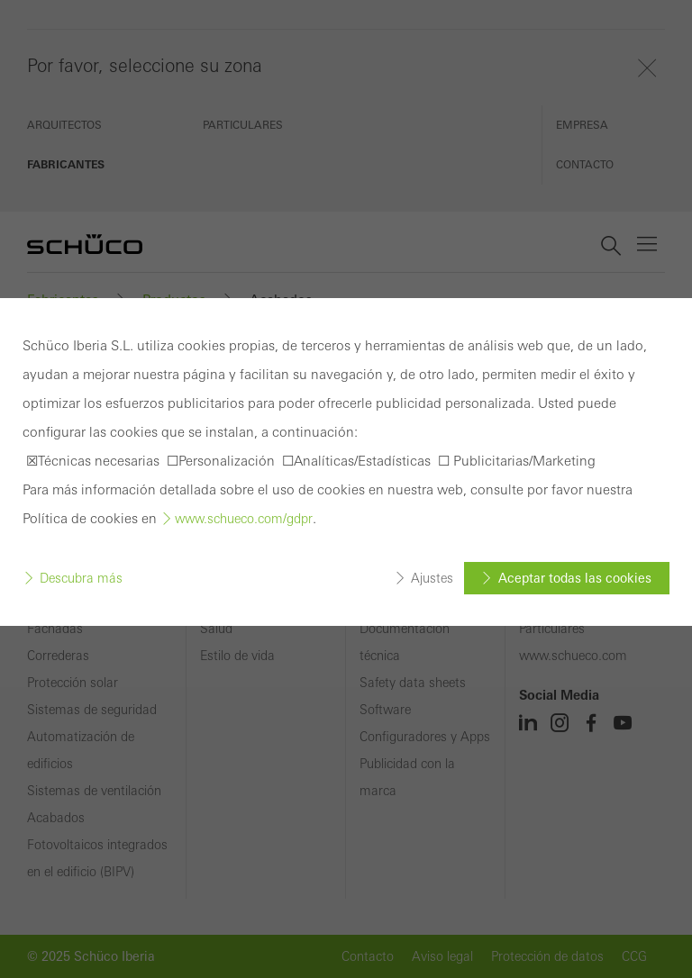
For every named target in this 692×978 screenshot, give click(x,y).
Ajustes (432, 578)
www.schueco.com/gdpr (244, 519)
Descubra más (81, 578)
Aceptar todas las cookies (574, 578)
